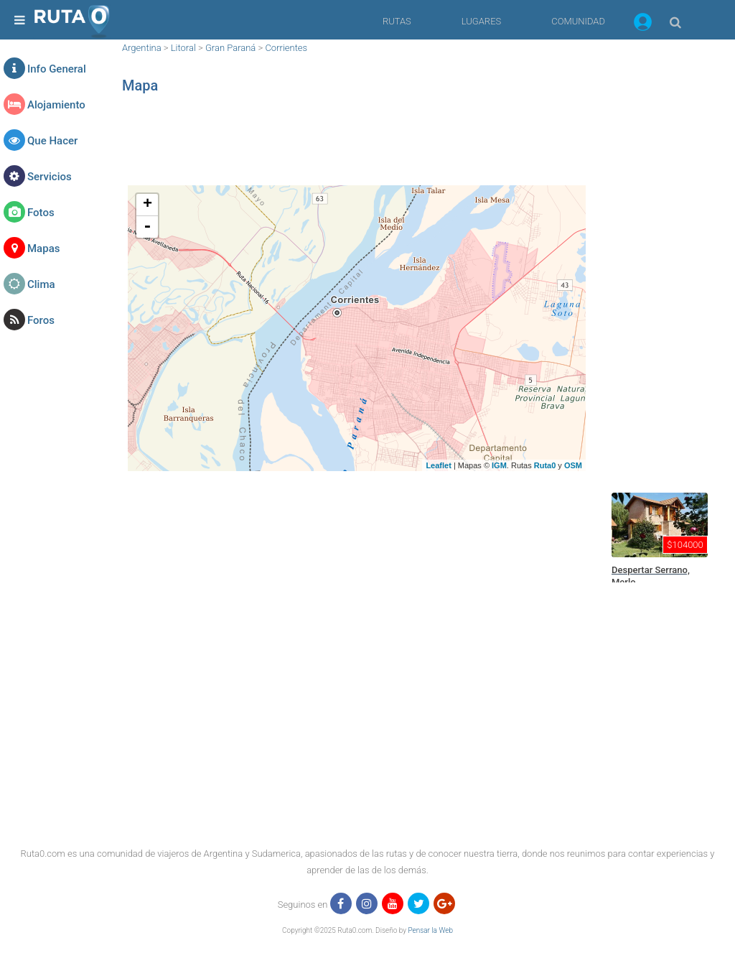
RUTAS (397, 21)
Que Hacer (52, 140)
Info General (56, 68)
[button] (643, 24)
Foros (41, 320)
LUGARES (481, 21)
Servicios (49, 176)
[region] (356, 147)
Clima (41, 284)
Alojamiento (56, 104)
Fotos (41, 212)
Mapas (43, 248)
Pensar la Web (430, 930)
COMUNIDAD (578, 21)
